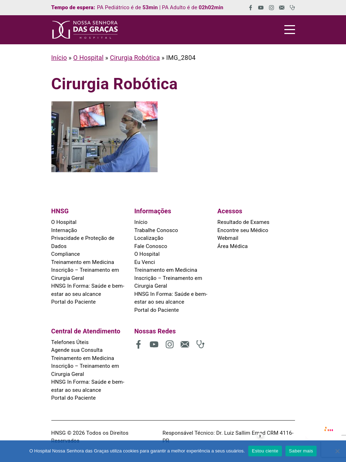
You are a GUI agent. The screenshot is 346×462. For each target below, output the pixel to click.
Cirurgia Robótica (135, 57)
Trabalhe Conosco (156, 230)
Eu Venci (144, 262)
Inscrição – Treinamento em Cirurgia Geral (85, 274)
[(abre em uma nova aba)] (248, 7)
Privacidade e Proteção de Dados (82, 242)
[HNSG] (85, 30)
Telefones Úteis (70, 342)
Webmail (227, 238)
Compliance (65, 254)
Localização (148, 238)
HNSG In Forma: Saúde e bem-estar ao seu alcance (87, 290)
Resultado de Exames (243, 222)
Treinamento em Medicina (82, 262)
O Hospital (88, 57)
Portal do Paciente (73, 302)
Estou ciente (265, 450)
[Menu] (289, 29)
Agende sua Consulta (77, 350)
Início (59, 57)
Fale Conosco (150, 246)
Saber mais (301, 450)
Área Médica (232, 246)
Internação (64, 230)
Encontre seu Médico (242, 230)
